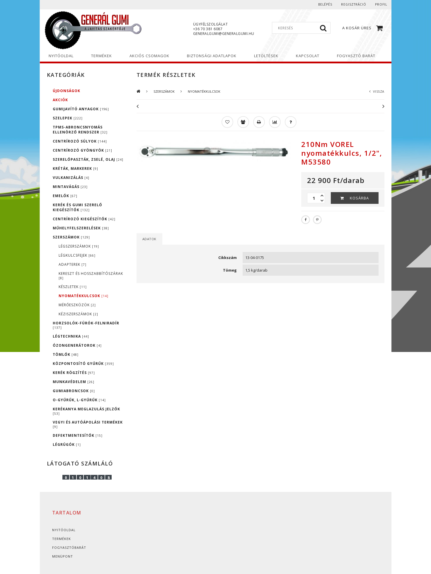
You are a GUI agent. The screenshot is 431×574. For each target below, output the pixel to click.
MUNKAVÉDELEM (73, 381)
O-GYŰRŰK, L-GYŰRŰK (79, 399)
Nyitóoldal (64, 530)
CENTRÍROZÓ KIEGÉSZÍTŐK (84, 218)
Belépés (325, 4)
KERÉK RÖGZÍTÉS (74, 372)
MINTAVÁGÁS (70, 186)
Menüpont (62, 556)
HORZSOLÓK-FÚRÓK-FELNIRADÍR (86, 325)
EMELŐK (65, 195)
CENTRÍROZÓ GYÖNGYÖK (82, 150)
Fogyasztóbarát (69, 547)
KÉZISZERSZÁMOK (78, 313)
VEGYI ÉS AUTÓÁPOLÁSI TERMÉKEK (88, 424)
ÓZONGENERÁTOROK (77, 345)
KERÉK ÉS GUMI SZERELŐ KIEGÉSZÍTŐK (77, 207)
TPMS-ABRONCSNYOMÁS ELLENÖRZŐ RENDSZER (80, 130)
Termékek (61, 538)
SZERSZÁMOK (71, 237)
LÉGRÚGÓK (67, 444)
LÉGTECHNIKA (71, 336)
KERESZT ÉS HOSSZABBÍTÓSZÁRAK (91, 275)
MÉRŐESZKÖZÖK (77, 304)
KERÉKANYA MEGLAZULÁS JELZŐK (86, 411)
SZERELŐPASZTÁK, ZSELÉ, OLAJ (88, 159)
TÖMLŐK (66, 354)
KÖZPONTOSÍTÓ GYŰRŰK (83, 363)
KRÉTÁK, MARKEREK (75, 168)
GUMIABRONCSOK (74, 390)
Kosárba (359, 198)
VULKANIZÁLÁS (71, 177)
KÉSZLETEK (73, 286)
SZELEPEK (68, 118)
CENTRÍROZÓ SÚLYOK (80, 141)
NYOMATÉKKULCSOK (83, 295)
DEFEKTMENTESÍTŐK (78, 435)
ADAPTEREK (72, 264)
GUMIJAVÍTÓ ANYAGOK (81, 108)
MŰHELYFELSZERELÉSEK (81, 228)
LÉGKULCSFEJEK (77, 255)
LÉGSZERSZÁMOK (79, 246)
